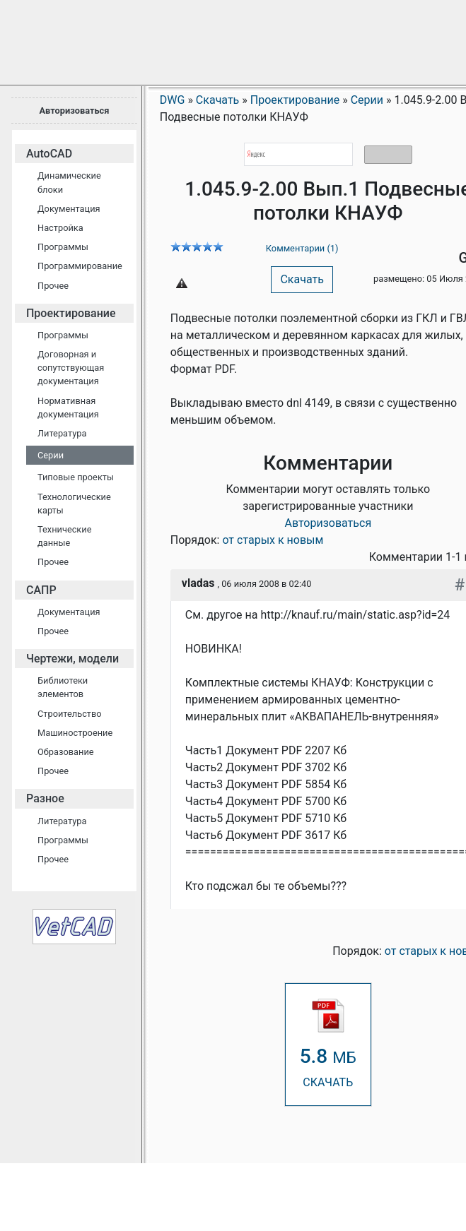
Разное (45, 798)
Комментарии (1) (302, 248)
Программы (62, 247)
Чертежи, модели (72, 658)
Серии (50, 455)
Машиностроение (74, 732)
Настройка (60, 227)
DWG (172, 100)
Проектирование (71, 313)
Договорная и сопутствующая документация (70, 367)
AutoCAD (49, 153)
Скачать (301, 279)
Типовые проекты (75, 477)
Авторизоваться (74, 110)
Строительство (69, 713)
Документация (68, 208)
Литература (61, 433)
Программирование (79, 266)
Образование (65, 752)
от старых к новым (272, 540)
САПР (41, 590)
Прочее (53, 285)
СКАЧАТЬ (328, 1043)
